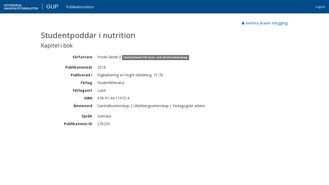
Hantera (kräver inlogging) (265, 23)
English (320, 7)
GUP (52, 6)
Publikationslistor (80, 6)
